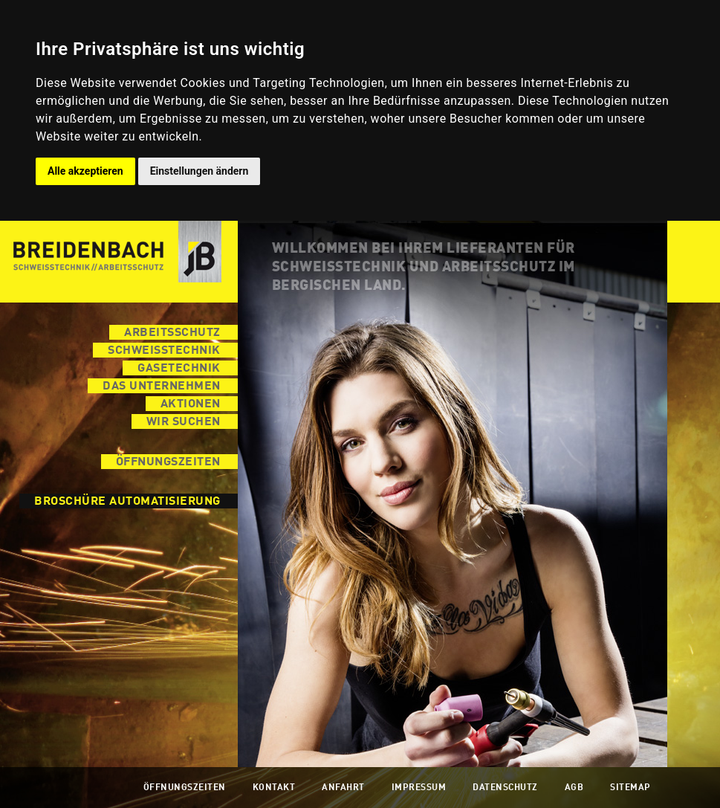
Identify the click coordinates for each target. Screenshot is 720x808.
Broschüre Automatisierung (127, 502)
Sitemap (630, 787)
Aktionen (190, 404)
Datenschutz (505, 787)
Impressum (419, 787)
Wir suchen (183, 422)
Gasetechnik (179, 369)
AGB (574, 787)
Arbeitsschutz (172, 333)
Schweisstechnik (164, 351)
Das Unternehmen (162, 386)
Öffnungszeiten (168, 462)
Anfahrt (343, 787)
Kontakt (274, 787)
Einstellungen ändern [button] (199, 171)
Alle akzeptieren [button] (85, 171)
